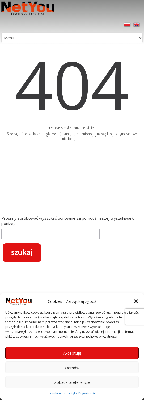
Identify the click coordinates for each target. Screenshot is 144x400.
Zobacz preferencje (72, 382)
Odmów (72, 367)
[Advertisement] (72, 179)
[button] (136, 301)
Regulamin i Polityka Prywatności (72, 393)
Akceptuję (72, 353)
